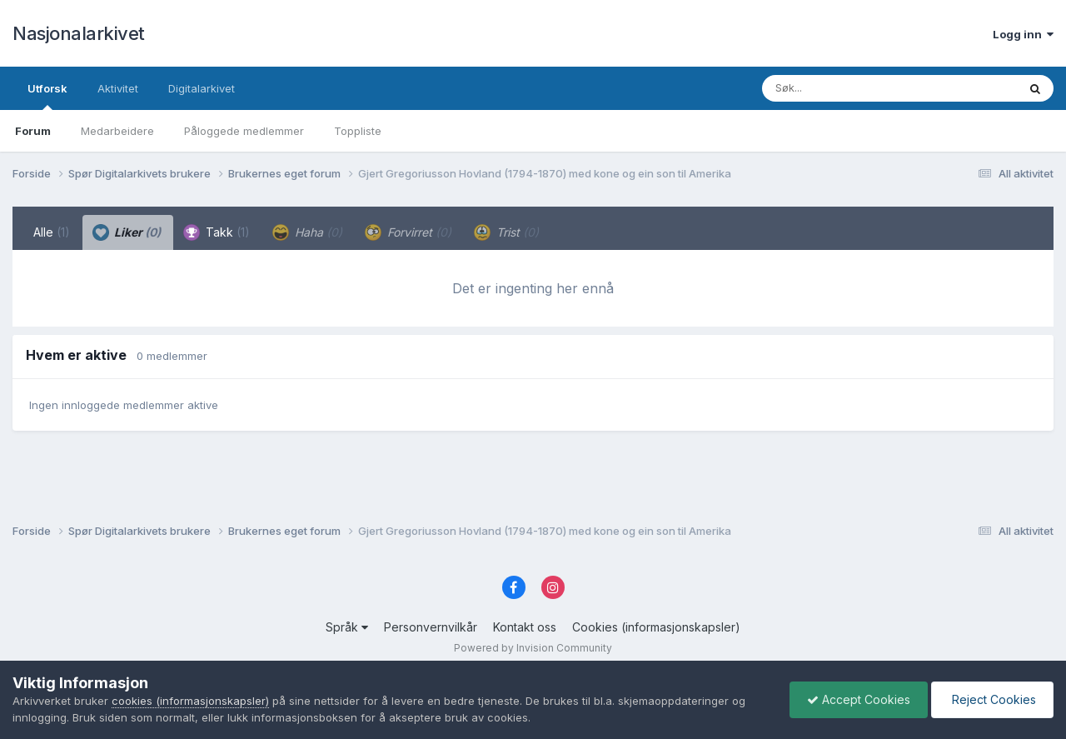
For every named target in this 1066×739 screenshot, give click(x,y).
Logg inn (1023, 34)
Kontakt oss (524, 627)
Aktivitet (117, 88)
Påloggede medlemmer (244, 130)
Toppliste (357, 130)
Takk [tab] (216, 232)
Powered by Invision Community (533, 648)
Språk (347, 627)
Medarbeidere (117, 130)
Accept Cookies (858, 699)
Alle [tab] (51, 232)
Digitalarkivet (201, 88)
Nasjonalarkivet (78, 33)
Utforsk (47, 96)
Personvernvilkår (430, 627)
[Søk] (846, 88)
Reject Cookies (992, 699)
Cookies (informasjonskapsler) (656, 627)
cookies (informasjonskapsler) (190, 700)
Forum (33, 130)
